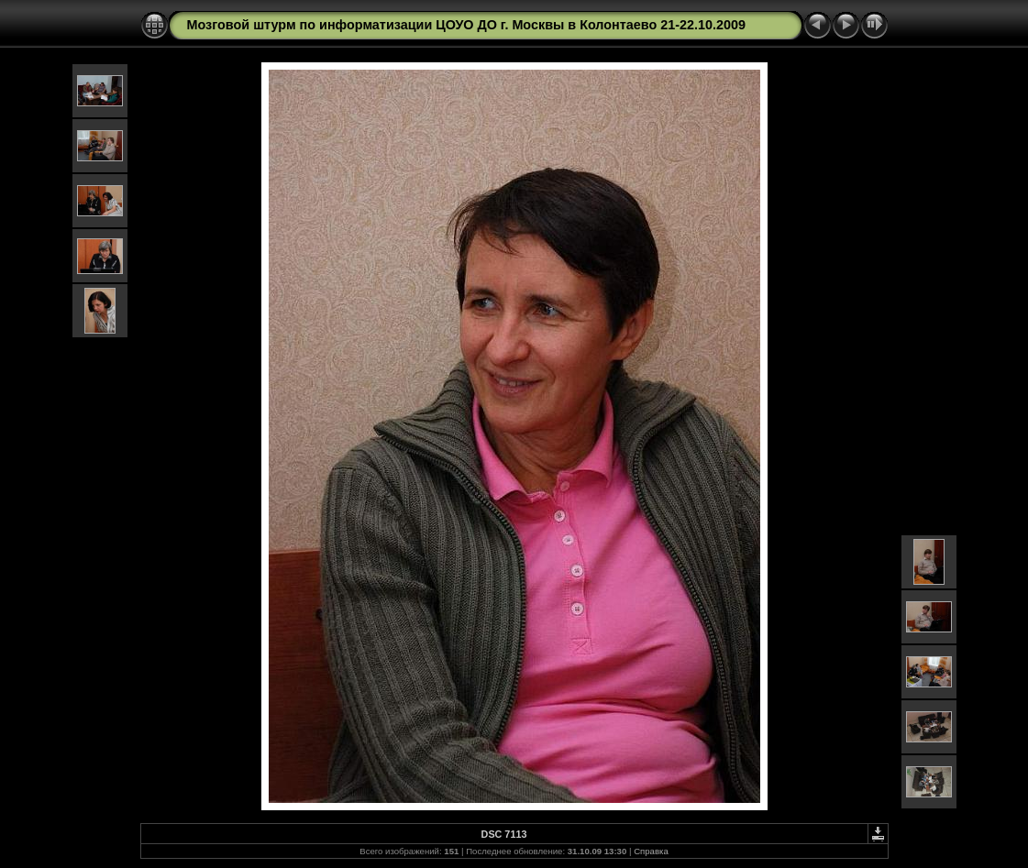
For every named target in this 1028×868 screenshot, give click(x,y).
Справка (651, 851)
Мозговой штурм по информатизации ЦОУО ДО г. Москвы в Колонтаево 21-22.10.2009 (466, 24)
